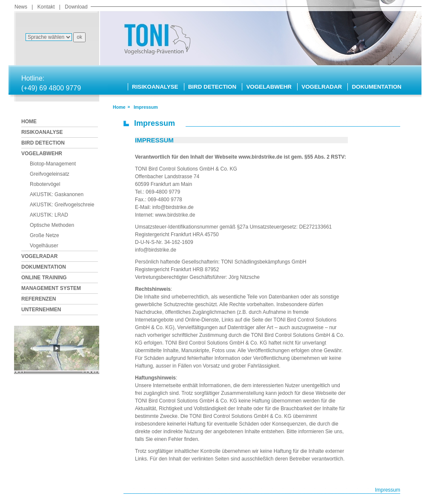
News (20, 7)
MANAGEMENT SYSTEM (51, 288)
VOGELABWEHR (269, 87)
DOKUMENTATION (376, 87)
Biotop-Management (53, 164)
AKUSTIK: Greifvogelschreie (62, 205)
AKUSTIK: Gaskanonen (56, 194)
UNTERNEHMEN (41, 310)
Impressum (387, 490)
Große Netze (44, 235)
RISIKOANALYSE (155, 87)
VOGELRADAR (321, 87)
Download (76, 7)
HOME (29, 122)
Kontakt (46, 7)
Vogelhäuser (44, 246)
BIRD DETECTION (212, 87)
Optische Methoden (52, 225)
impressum (146, 107)
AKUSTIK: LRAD (49, 215)
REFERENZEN (38, 299)
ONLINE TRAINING (44, 278)
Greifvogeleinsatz (49, 174)
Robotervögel (45, 184)
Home (119, 107)
